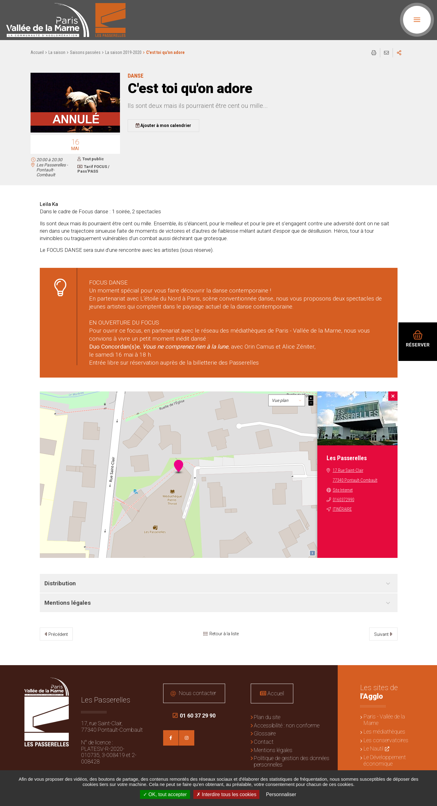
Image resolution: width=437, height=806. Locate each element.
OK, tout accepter (165, 794)
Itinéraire (342, 509)
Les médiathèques (384, 731)
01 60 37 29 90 (194, 715)
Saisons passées (85, 52)
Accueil (37, 52)
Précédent (58, 634)
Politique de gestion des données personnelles (291, 761)
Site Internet (343, 490)
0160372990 (343, 499)
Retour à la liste (224, 633)
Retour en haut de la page (427, 674)
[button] (75, 131)
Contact (264, 741)
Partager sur (399, 52)
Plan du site (267, 717)
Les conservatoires (386, 740)
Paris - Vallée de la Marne (384, 719)
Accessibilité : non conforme (287, 725)
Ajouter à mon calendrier (165, 125)
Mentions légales (67, 602)
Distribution (60, 583)
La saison (56, 52)
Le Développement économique (385, 760)
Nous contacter (197, 693)
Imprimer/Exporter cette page (374, 52)
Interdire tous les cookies (226, 794)
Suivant (381, 634)
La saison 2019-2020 (123, 52)
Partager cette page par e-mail (386, 52)
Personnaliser (281, 794)
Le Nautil (373, 748)
